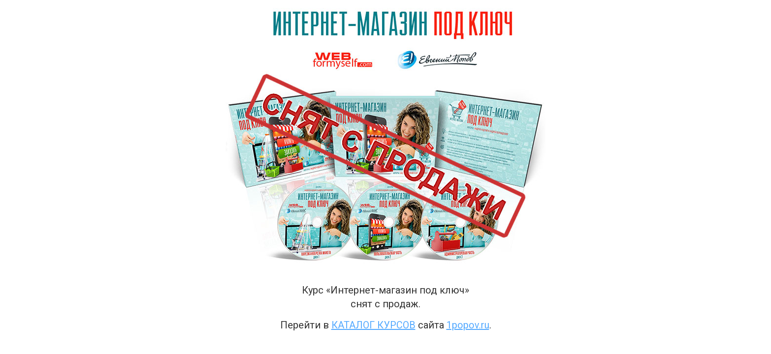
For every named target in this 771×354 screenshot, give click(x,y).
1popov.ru (467, 325)
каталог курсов (373, 325)
